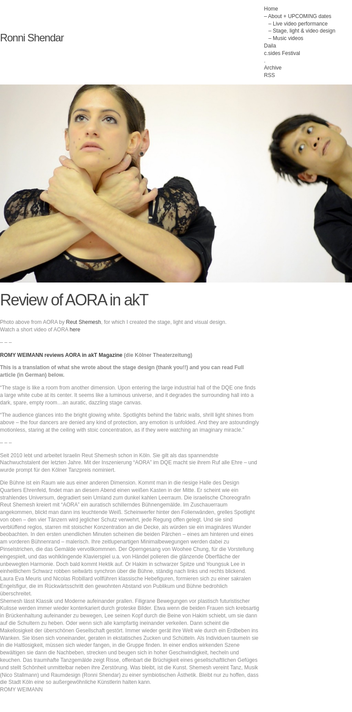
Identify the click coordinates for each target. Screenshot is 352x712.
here (75, 330)
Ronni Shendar (32, 38)
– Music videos (285, 38)
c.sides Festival (282, 53)
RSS (269, 75)
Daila (270, 46)
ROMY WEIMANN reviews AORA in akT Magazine (61, 355)
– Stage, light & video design (301, 31)
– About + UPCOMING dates (297, 16)
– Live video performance (298, 24)
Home (271, 9)
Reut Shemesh (83, 322)
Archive (273, 68)
